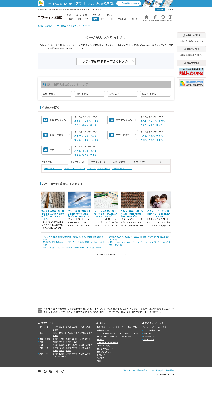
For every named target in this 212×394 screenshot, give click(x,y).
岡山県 (61, 348)
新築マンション (116, 333)
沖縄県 (63, 356)
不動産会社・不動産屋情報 (107, 342)
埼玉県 (93, 124)
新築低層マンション (53, 168)
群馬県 (55, 335)
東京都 (77, 120)
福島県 (55, 329)
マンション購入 (103, 333)
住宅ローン (101, 355)
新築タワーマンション (74, 168)
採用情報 (170, 370)
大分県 (81, 353)
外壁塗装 (100, 358)
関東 (41, 333)
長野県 (68, 338)
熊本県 (74, 353)
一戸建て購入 (102, 336)
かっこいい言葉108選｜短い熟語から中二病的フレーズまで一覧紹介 (105, 214)
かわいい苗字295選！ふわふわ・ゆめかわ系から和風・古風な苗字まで (132, 214)
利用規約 (160, 370)
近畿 (41, 344)
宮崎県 (87, 353)
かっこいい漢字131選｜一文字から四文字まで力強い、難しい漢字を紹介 (72, 247)
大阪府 (77, 124)
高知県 (68, 350)
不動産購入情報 (103, 330)
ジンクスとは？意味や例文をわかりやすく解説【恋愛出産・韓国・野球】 (79, 214)
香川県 (55, 350)
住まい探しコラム (104, 352)
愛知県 (159, 124)
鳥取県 (68, 348)
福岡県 (55, 353)
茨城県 (159, 135)
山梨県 (61, 338)
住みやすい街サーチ (105, 348)
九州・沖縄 (43, 353)
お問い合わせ (148, 333)
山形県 (87, 327)
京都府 (68, 344)
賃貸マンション (108, 327)
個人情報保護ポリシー (143, 370)
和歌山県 (88, 344)
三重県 (74, 341)
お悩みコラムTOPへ (106, 254)
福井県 (87, 338)
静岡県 (85, 154)
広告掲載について (150, 336)
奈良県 (81, 344)
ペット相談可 (103, 168)
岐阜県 (61, 341)
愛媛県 (61, 350)
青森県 (61, 327)
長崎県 (68, 353)
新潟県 (55, 338)
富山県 (74, 338)
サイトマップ (148, 339)
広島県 (55, 348)
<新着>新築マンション (122, 168)
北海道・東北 (44, 327)
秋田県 (81, 327)
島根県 (74, 348)
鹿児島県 (56, 356)
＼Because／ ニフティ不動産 (154, 327)
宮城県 (85, 150)
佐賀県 (61, 353)
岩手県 (68, 327)
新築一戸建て (114, 336)
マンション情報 (103, 345)
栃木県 (89, 333)
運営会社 (127, 370)
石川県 (81, 338)
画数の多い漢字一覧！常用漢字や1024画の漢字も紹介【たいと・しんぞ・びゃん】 (53, 215)
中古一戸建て (126, 336)
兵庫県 (144, 139)
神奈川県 (86, 120)
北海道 (85, 124)
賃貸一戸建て (133, 327)
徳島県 (87, 348)
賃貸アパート (121, 327)
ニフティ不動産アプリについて (155, 330)
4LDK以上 (91, 168)
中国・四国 (43, 348)
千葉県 (95, 120)
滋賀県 (74, 344)
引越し (99, 361)
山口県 (81, 348)
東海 (41, 341)
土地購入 (100, 339)
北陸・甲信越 (44, 338)
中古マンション (131, 333)
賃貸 (99, 327)
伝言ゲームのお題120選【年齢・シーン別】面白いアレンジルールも (158, 214)
